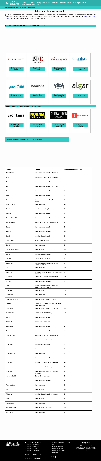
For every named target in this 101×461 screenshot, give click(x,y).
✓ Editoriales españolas (32, 444)
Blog (38, 4)
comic (37, 201)
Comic (37, 258)
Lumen (7, 18)
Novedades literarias (28, 4)
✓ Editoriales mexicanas (32, 450)
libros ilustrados (40, 173)
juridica (37, 286)
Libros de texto (46, 272)
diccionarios (49, 340)
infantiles (48, 173)
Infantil (37, 240)
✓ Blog (52, 444)
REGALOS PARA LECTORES (33, 454)
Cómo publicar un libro (43, 3)
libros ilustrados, (40, 267)
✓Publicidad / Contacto (56, 446)
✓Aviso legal (54, 452)
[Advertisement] (50, 38)
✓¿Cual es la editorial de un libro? (60, 442)
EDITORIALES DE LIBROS (33, 442)
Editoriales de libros (28, 3)
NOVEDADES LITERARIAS (33, 458)
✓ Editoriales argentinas (32, 446)
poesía (44, 265)
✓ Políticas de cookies (56, 448)
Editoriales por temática (27, 7)
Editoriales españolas (12, 7)
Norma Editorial (89, 16)
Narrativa (38, 222)
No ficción (55, 186)
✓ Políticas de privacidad (57, 450)
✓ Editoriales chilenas (31, 448)
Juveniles (55, 173)
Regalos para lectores (80, 3)
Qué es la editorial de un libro (61, 3)
